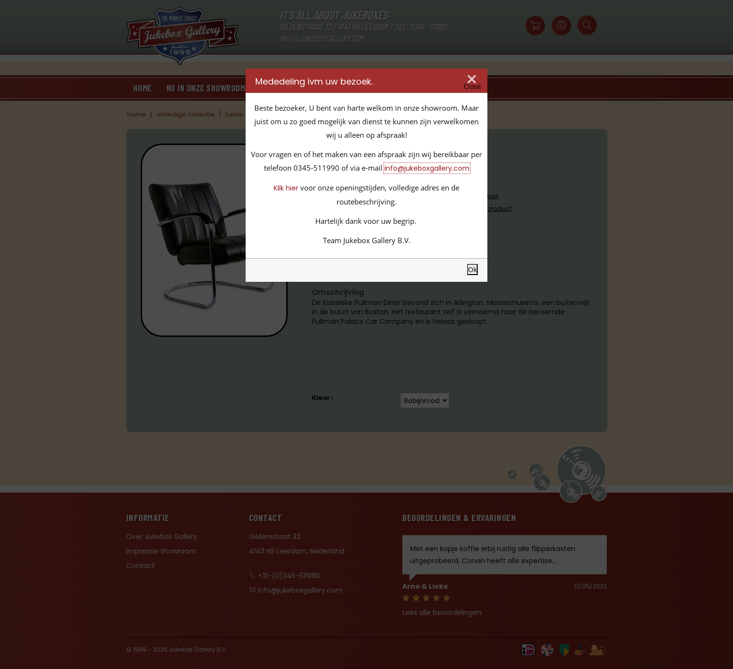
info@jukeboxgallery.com (426, 168)
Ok (472, 269)
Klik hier (286, 188)
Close (472, 86)
